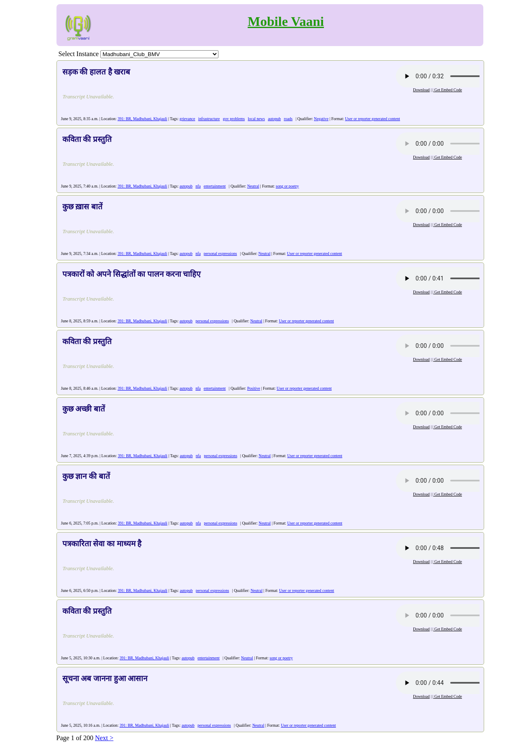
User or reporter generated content (372, 118)
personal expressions (220, 253)
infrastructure (209, 118)
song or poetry (287, 186)
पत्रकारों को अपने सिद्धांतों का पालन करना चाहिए (131, 274)
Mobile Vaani (286, 21)
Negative (321, 118)
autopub (274, 118)
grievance (187, 118)
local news (256, 118)
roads (288, 118)
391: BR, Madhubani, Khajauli (142, 118)
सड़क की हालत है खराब (96, 71)
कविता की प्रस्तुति (87, 139)
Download (421, 89)
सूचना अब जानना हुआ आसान (105, 678)
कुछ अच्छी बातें (83, 408)
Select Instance (79, 53)
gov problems (234, 118)
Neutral (253, 186)
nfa (197, 186)
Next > (104, 737)
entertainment (215, 186)
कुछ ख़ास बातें (82, 206)
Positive (253, 388)
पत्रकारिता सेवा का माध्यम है (102, 543)
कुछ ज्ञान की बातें (86, 476)
